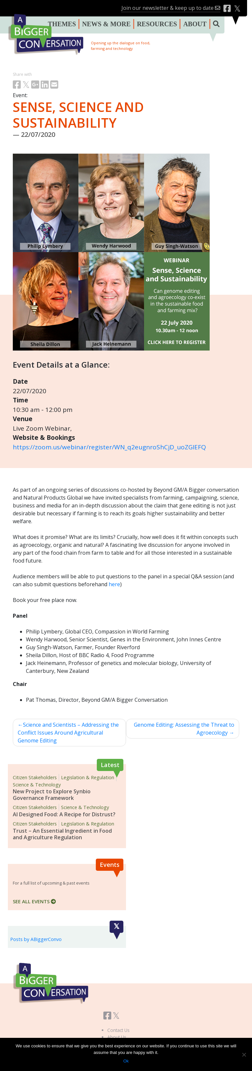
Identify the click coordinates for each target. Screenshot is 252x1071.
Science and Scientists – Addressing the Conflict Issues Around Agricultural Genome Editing (68, 732)
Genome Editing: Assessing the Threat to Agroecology (184, 728)
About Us (116, 1037)
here (114, 584)
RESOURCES (157, 24)
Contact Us (118, 1030)
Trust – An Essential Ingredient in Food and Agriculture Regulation (62, 834)
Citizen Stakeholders (35, 777)
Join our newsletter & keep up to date (170, 7)
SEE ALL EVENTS (34, 901)
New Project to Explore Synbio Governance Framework (52, 795)
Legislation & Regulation (87, 777)
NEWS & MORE (106, 24)
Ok (126, 1061)
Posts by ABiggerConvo (36, 939)
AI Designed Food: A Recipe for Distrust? (64, 814)
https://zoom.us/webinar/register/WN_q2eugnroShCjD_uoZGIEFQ (109, 447)
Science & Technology (37, 785)
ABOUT (194, 24)
